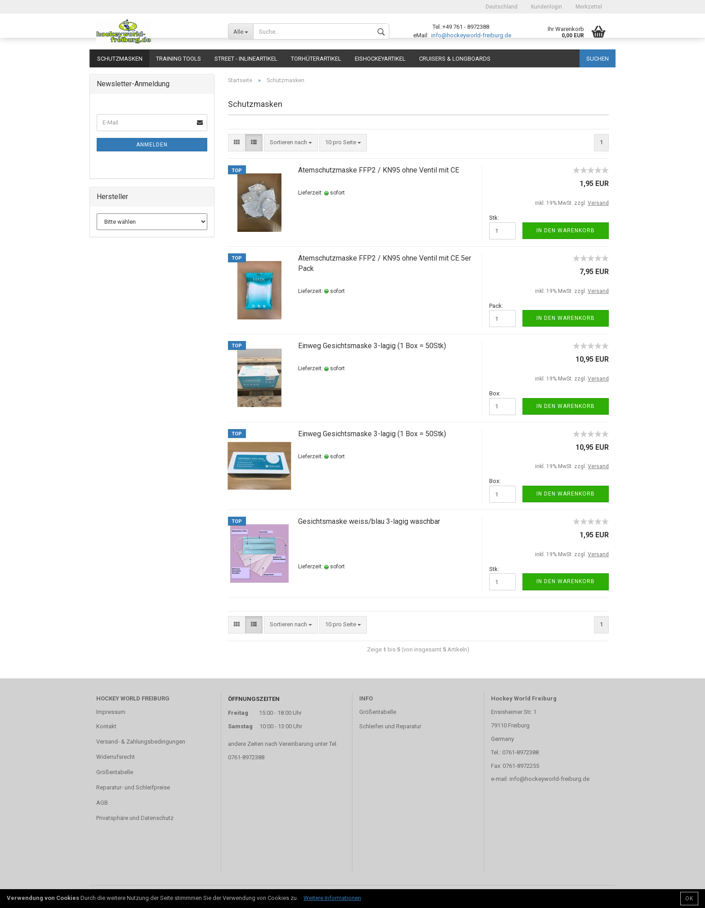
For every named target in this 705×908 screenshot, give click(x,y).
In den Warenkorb (565, 230)
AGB (102, 802)
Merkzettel (589, 7)
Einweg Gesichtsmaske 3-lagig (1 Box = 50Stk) (372, 345)
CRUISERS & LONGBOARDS (455, 58)
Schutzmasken (120, 58)
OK (689, 898)
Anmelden (152, 145)
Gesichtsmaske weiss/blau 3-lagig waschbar (369, 521)
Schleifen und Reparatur (390, 726)
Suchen (597, 58)
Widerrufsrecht (115, 756)
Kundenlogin (546, 7)
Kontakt (106, 726)
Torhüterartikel (316, 58)
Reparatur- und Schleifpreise (133, 787)
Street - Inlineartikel (245, 58)
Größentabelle (114, 772)
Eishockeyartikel (380, 58)
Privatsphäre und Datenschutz (135, 818)
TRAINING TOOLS (178, 58)
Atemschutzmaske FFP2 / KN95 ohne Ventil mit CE (378, 170)
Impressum (110, 712)
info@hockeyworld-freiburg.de (470, 35)
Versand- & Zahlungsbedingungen (140, 741)
